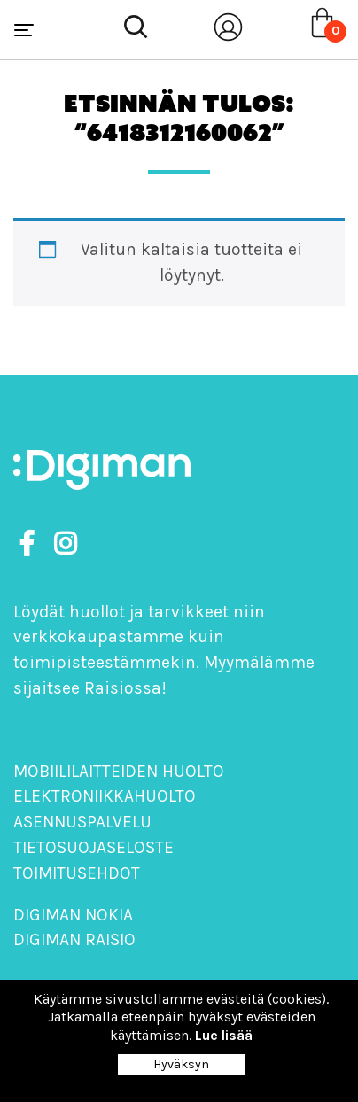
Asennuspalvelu (82, 821)
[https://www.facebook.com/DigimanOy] (30, 544)
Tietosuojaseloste (93, 847)
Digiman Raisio (74, 939)
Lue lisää (224, 1035)
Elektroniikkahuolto (104, 796)
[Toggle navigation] (24, 30)
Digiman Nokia (73, 914)
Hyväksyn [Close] (181, 1064)
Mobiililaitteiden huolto (118, 771)
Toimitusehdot (76, 873)
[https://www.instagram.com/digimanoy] (65, 544)
